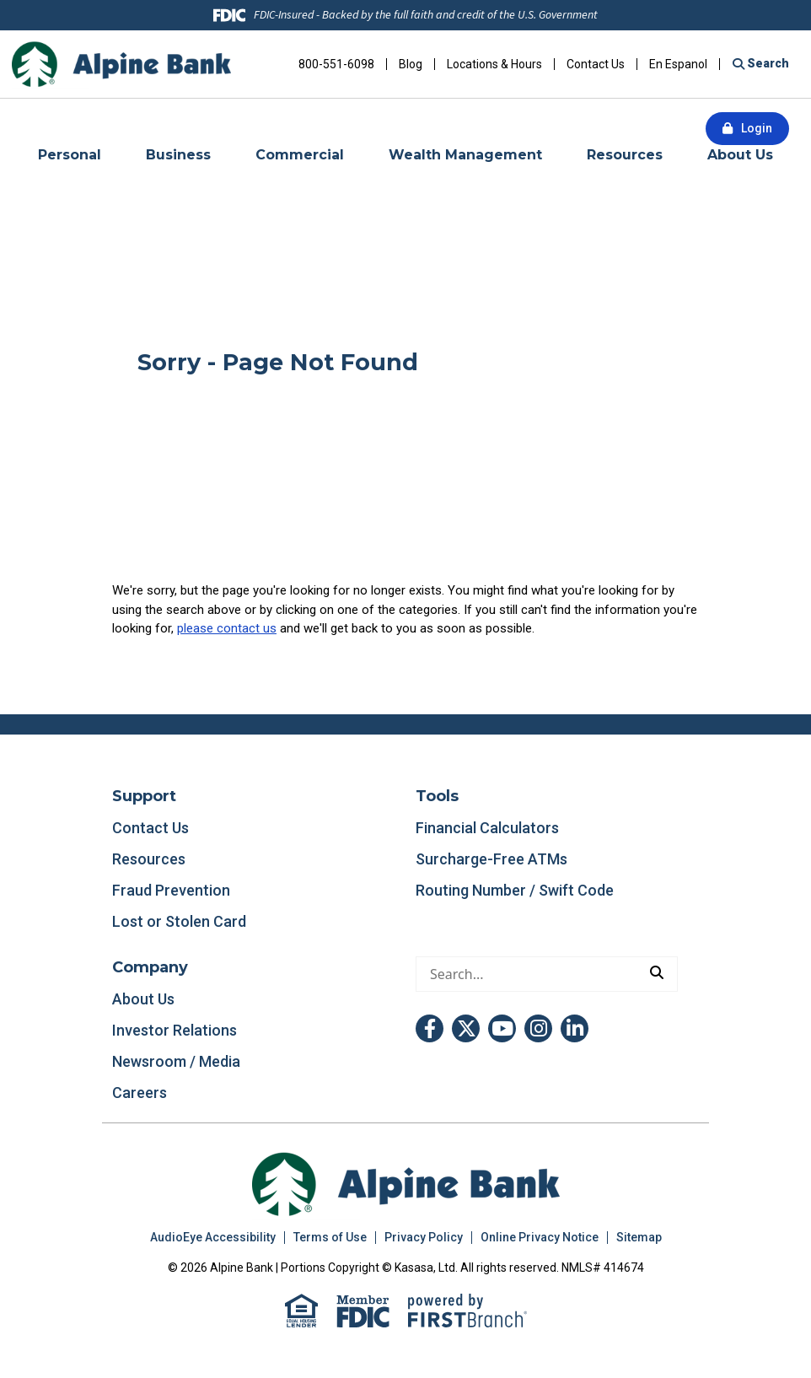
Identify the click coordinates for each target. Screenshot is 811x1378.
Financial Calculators (487, 828)
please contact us (227, 628)
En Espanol (678, 64)
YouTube (502, 1028)
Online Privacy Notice (540, 1237)
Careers (139, 1092)
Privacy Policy (423, 1237)
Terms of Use (330, 1237)
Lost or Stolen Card (179, 921)
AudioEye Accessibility (213, 1237)
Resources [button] (625, 155)
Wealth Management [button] (465, 155)
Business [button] (178, 155)
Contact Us (596, 64)
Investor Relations (174, 1030)
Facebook (429, 1028)
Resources (148, 859)
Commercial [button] (299, 155)
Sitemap (639, 1237)
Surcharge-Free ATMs (491, 859)
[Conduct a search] (526, 974)
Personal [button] (69, 155)
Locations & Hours (494, 64)
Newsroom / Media (176, 1061)
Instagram (538, 1028)
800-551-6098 (336, 64)
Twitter (466, 1028)
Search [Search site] (766, 63)
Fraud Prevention (171, 890)
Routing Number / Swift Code (515, 890)
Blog (410, 64)
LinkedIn (574, 1028)
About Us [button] (740, 155)
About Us (143, 999)
